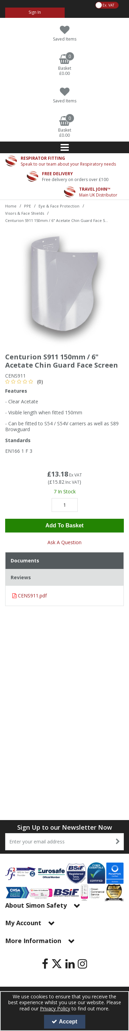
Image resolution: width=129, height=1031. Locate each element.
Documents (25, 560)
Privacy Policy (55, 1008)
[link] (45, 964)
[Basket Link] (64, 65)
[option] (64, 288)
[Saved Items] (64, 33)
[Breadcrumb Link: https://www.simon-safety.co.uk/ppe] (27, 205)
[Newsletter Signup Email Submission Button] (118, 841)
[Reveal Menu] (64, 147)
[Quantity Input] (65, 505)
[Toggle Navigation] (64, 147)
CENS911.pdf (29, 595)
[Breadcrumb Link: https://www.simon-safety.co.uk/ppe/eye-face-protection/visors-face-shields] (24, 212)
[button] (25, 381)
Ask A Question (64, 542)
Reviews (21, 577)
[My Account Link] (35, 13)
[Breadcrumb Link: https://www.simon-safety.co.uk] (11, 205)
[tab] (64, 560)
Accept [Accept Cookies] (64, 1021)
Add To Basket (64, 525)
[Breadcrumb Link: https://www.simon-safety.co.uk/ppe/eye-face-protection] (59, 205)
